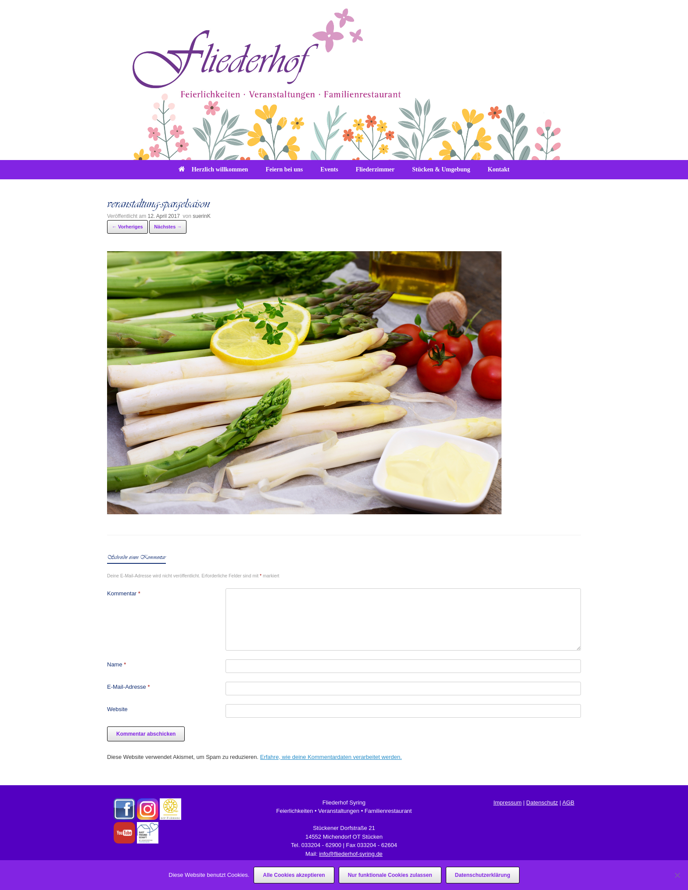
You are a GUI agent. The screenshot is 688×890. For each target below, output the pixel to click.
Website (117, 709)
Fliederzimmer (375, 169)
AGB (568, 802)
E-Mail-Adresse (128, 687)
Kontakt (499, 169)
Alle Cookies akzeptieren (294, 875)
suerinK (202, 216)
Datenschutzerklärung (482, 875)
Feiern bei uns (284, 169)
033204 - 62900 (321, 845)
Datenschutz (542, 802)
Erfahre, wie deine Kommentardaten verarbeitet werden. (331, 757)
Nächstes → (168, 226)
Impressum (507, 802)
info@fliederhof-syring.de (351, 854)
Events (329, 169)
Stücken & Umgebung (441, 169)
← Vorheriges (127, 226)
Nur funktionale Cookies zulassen (390, 875)
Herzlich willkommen (213, 169)
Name (116, 664)
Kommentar (123, 593)
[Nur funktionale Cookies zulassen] (677, 875)
